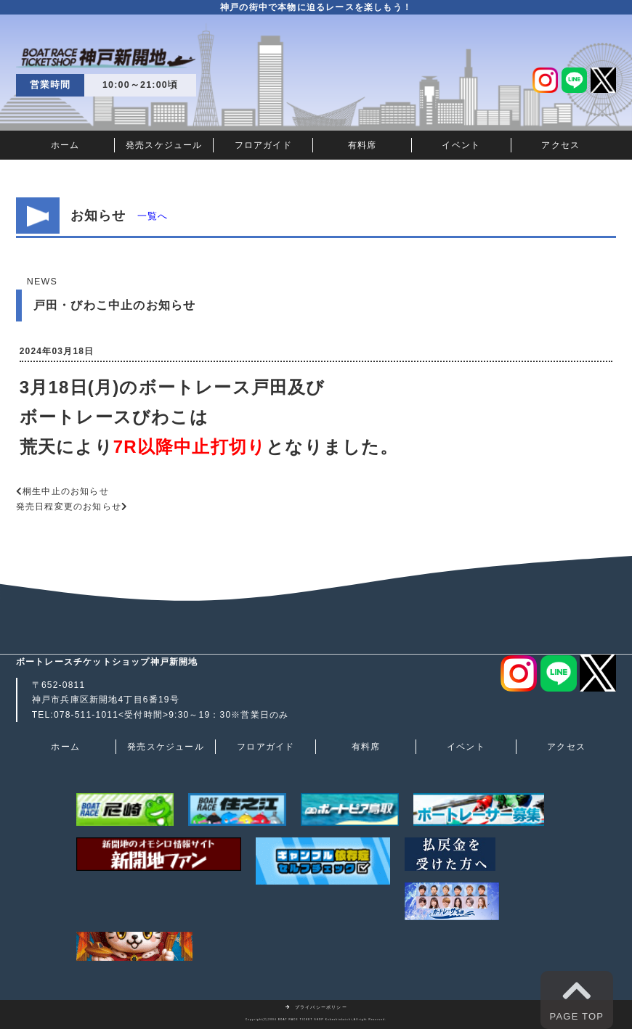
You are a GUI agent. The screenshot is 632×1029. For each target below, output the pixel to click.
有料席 (362, 145)
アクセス (560, 145)
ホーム (65, 145)
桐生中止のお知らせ (66, 491)
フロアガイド (263, 145)
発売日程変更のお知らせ (68, 506)
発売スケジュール (164, 145)
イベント (461, 145)
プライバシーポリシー (316, 1007)
